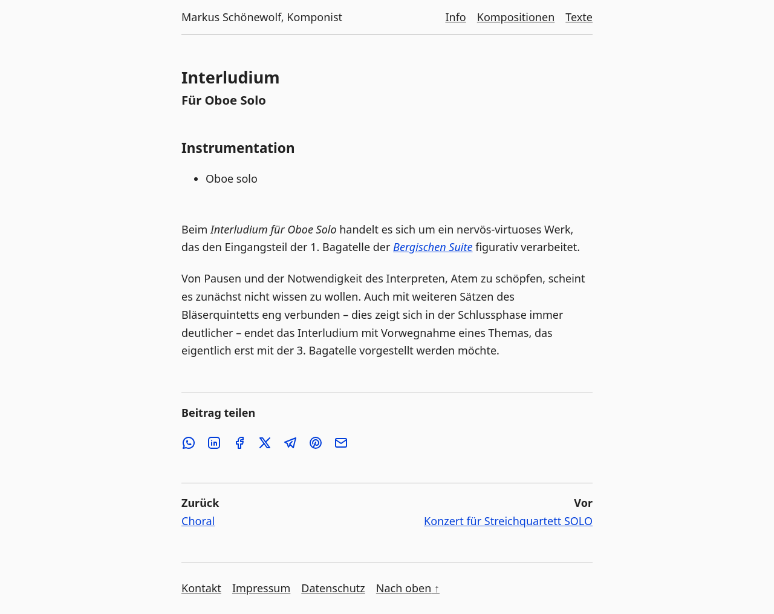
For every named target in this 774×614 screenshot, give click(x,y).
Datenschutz (333, 588)
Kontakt (201, 588)
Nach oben (408, 588)
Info (455, 17)
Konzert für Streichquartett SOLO (508, 521)
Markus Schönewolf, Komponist (261, 17)
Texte (579, 17)
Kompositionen (516, 17)
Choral (198, 521)
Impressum (261, 588)
